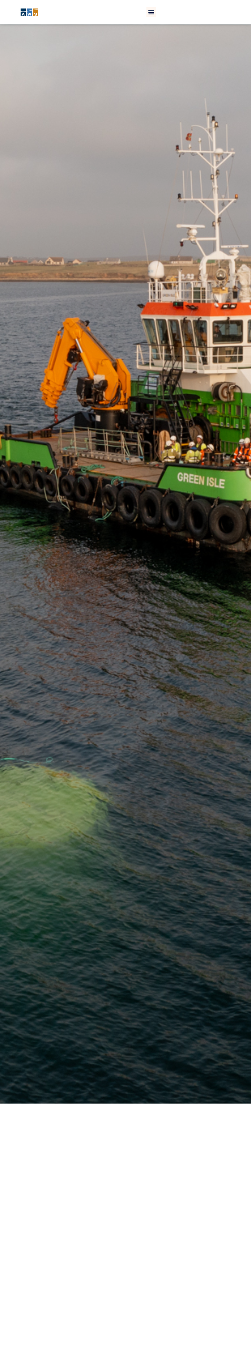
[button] (151, 12)
